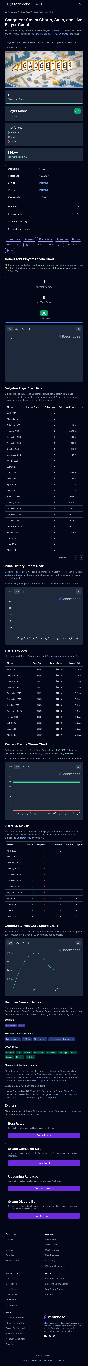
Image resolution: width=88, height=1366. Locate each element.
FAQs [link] (10, 250)
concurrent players (43, 34)
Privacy (25, 1360)
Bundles (10, 1255)
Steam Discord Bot (15, 1323)
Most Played (51, 1244)
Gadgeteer (25, 12)
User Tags (11, 1289)
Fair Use (42, 1360)
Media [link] (41, 245)
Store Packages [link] (14, 245)
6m (17, 591)
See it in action (44, 1216)
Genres (9, 1278)
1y (23, 329)
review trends (61, 34)
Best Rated (50, 1239)
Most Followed (52, 1250)
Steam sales (35, 656)
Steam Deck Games (55, 1266)
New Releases (52, 1255)
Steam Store (70, 1091)
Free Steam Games (54, 1289)
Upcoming (50, 1260)
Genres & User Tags (44, 221)
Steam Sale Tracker (55, 1278)
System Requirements (44, 229)
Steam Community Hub (65, 1094)
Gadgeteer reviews (64, 758)
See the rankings (44, 1188)
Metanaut (43, 183)
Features (44, 206)
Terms (34, 1360)
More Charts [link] (71, 245)
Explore (9, 1344)
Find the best (44, 1135)
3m (17, 329)
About (50, 1360)
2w (10, 329)
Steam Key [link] (62, 239)
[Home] (6, 12)
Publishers (11, 1299)
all (29, 329)
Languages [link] (54, 245)
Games (14, 12)
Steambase (49, 1323)
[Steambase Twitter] (54, 1336)
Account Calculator (15, 1339)
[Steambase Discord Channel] (45, 1336)
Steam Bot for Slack (16, 1328)
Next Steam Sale (14, 1333)
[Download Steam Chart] (78, 329)
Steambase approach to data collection (46, 1080)
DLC (8, 1244)
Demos (9, 1250)
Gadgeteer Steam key (16, 575)
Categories (11, 1284)
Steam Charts (12, 1260)
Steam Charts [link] (13, 239)
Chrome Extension (15, 1317)
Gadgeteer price (21, 583)
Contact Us (61, 1360)
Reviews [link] (29, 239)
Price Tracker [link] (45, 239)
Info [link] (29, 245)
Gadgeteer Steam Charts (44, 12)
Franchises (11, 1305)
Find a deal (44, 1163)
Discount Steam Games (56, 1284)
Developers (11, 1294)
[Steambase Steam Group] (50, 1336)
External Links (44, 214)
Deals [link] (76, 239)
